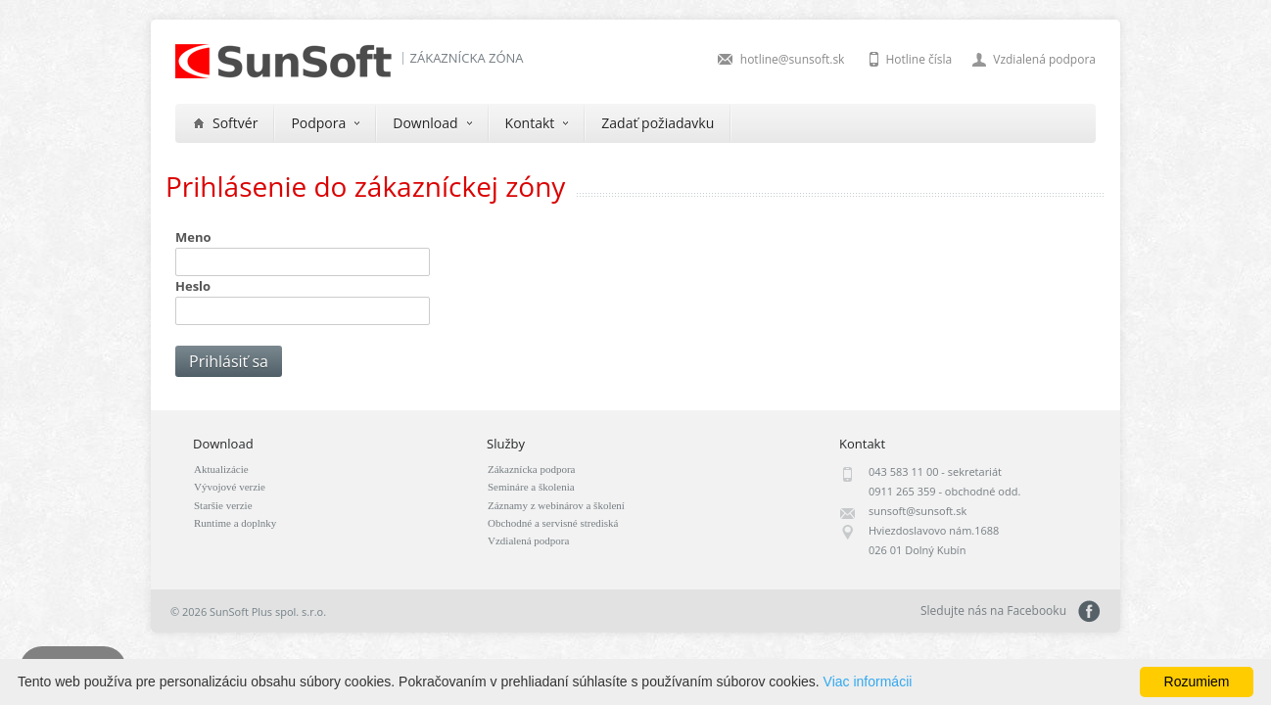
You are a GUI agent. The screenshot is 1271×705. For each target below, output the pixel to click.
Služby (506, 443)
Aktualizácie (221, 469)
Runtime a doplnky (235, 523)
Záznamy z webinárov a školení (556, 505)
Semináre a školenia (531, 487)
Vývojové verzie (229, 487)
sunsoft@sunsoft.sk (917, 510)
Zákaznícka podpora (531, 469)
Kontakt (537, 123)
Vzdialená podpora (1044, 59)
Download (432, 123)
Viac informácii (868, 681)
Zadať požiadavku (657, 123)
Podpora (325, 123)
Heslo (193, 286)
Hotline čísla (918, 59)
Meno (193, 237)
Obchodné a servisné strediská (553, 523)
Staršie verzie (223, 505)
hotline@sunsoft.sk (792, 59)
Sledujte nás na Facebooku (1089, 611)
